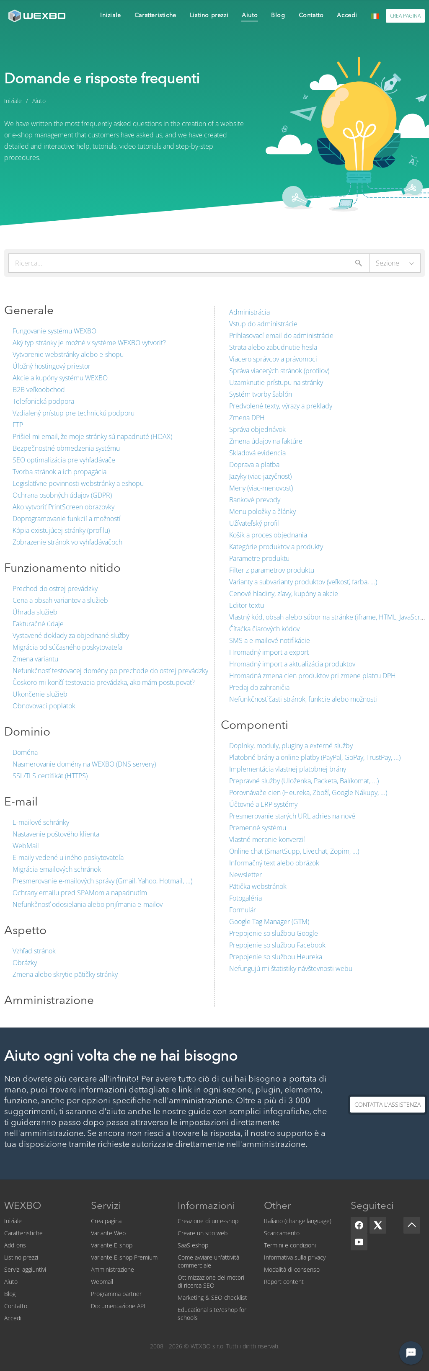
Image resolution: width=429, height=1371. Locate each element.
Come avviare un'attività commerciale (208, 1261)
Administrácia (249, 312)
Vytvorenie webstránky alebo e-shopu (68, 354)
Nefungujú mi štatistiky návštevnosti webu (290, 968)
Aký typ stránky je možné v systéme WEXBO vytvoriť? (89, 342)
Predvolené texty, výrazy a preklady (280, 406)
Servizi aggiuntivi (25, 1269)
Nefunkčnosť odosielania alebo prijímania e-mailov (88, 904)
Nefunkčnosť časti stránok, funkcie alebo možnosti (303, 699)
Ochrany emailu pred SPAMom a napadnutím (80, 892)
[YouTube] (359, 1242)
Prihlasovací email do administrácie (281, 335)
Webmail (102, 1282)
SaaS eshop (193, 1245)
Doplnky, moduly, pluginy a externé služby (291, 745)
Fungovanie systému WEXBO (54, 331)
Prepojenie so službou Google (273, 933)
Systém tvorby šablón (260, 394)
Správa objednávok (257, 429)
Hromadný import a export (269, 652)
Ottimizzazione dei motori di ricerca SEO (211, 1281)
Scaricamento (282, 1233)
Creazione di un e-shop (208, 1221)
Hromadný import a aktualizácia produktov (292, 664)
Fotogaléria (245, 898)
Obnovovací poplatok (44, 705)
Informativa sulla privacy (295, 1257)
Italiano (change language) (297, 1221)
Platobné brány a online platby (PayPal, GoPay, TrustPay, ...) (315, 757)
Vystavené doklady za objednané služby (71, 635)
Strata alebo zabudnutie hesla (273, 347)
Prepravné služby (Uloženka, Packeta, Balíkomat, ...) (304, 780)
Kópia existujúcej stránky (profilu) (61, 530)
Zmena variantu (35, 659)
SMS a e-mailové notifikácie (269, 640)
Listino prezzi (21, 1257)
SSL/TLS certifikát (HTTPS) (50, 775)
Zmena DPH (247, 417)
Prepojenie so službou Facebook (277, 945)
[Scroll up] (411, 1225)
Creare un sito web (202, 1233)
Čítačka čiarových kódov (264, 628)
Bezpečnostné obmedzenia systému (66, 448)
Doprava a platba (254, 464)
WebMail (26, 845)
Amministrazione (112, 1269)
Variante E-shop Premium (124, 1257)
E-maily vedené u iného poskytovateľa (68, 857)
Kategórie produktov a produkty (276, 546)
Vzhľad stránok (34, 950)
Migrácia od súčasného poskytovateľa (67, 647)
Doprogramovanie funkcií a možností (67, 518)
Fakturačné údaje (38, 623)
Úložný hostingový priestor (51, 366)
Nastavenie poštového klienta (56, 834)
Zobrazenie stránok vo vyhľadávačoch (67, 542)
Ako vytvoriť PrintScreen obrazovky (63, 506)
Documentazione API (118, 1306)
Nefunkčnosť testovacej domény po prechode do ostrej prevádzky (110, 670)
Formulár (242, 909)
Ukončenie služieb (40, 694)
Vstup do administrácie (263, 323)
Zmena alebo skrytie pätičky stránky (65, 974)
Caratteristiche (23, 1233)
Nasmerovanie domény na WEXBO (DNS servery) (84, 764)
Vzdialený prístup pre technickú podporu (73, 413)
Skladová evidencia (257, 452)
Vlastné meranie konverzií (267, 839)
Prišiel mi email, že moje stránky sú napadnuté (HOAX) (92, 436)
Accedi (12, 1318)
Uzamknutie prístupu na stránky (276, 382)
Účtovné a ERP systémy (263, 804)
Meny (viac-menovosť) (261, 488)
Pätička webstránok (258, 886)
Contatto (15, 1306)
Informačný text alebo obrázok (274, 863)
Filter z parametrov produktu (271, 570)
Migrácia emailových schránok (57, 869)
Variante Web (108, 1233)
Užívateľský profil (254, 523)
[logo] (37, 15)
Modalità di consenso (292, 1269)
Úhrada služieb (35, 612)
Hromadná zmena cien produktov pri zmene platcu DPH (312, 675)
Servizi (106, 1206)
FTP (18, 424)
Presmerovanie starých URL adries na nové (292, 816)
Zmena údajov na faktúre (265, 441)
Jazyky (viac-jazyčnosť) (260, 476)
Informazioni (206, 1206)
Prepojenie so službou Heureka (275, 956)
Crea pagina (106, 1221)
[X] (378, 1225)
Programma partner (116, 1294)
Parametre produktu (259, 558)
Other (277, 1206)
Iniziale (13, 1221)
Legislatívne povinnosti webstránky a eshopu (78, 483)
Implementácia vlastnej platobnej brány (287, 769)
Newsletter (245, 874)
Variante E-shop (111, 1245)
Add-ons (15, 1245)
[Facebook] (359, 1225)
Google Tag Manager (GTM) (269, 921)
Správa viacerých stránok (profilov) (279, 370)
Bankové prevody (254, 499)
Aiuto (11, 1282)
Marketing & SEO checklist (212, 1297)
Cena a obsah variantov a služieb (60, 600)
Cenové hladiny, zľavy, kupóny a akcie (283, 593)
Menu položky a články (262, 511)
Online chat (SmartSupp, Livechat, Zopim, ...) (294, 851)
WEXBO (22, 1206)
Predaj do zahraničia (259, 687)
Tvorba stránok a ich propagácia (59, 471)
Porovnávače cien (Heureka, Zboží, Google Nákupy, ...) (308, 792)
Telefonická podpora (43, 401)
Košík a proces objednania (268, 535)
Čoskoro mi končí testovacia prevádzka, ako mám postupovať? (104, 682)
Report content (284, 1282)
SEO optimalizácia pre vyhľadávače (64, 460)
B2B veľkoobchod (39, 389)
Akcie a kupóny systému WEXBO (60, 377)
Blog (10, 1294)
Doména (25, 752)
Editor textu (246, 605)
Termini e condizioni (290, 1245)
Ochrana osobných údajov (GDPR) (62, 495)
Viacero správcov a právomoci (273, 359)
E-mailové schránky (41, 822)
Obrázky (25, 962)
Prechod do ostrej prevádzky (55, 588)
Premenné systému (257, 827)
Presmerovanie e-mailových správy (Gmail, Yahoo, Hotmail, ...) (102, 881)
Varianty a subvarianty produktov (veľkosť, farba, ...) (303, 581)
